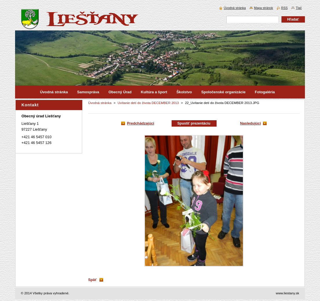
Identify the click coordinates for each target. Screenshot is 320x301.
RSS (284, 8)
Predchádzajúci (140, 123)
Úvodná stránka (100, 103)
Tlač (299, 8)
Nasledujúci (250, 123)
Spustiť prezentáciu (193, 123)
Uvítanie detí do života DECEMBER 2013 (148, 103)
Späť (92, 280)
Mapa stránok (263, 8)
